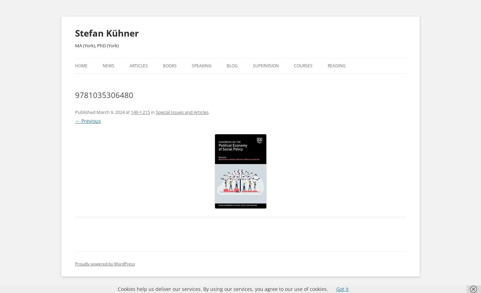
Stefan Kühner (107, 33)
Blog (232, 66)
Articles (139, 66)
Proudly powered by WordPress (105, 264)
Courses (303, 66)
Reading (337, 66)
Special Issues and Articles (182, 112)
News (108, 66)
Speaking (202, 66)
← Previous (88, 121)
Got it (342, 289)
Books (170, 66)
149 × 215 (140, 112)
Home (81, 66)
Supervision (266, 66)
